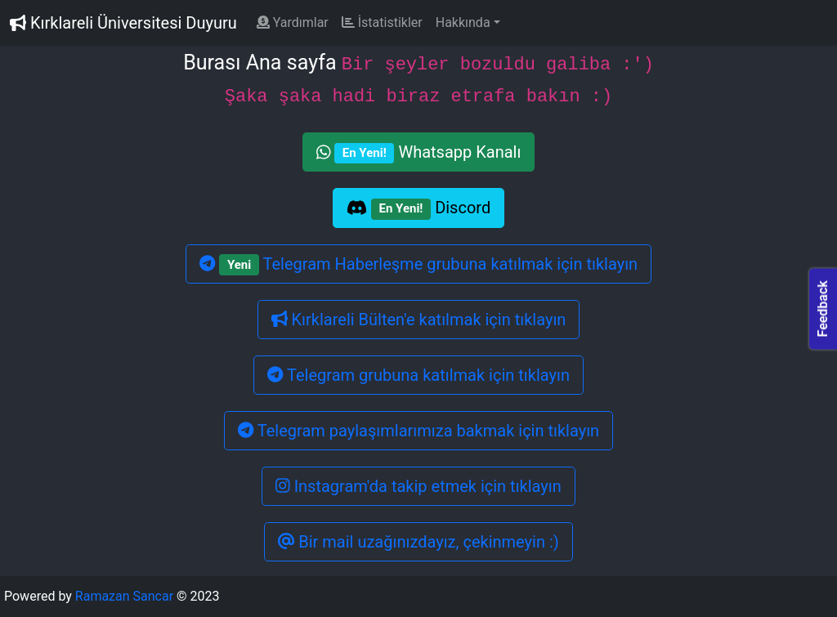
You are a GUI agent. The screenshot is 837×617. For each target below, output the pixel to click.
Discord (418, 208)
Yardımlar (293, 22)
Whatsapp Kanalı (418, 152)
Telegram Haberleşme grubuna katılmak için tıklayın (418, 264)
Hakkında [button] (463, 22)
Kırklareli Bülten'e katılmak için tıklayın (418, 319)
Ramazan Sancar (124, 596)
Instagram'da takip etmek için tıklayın (418, 486)
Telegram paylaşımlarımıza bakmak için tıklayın (418, 430)
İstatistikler (382, 22)
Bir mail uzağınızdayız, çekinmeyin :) (418, 542)
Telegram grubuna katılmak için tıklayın (418, 375)
